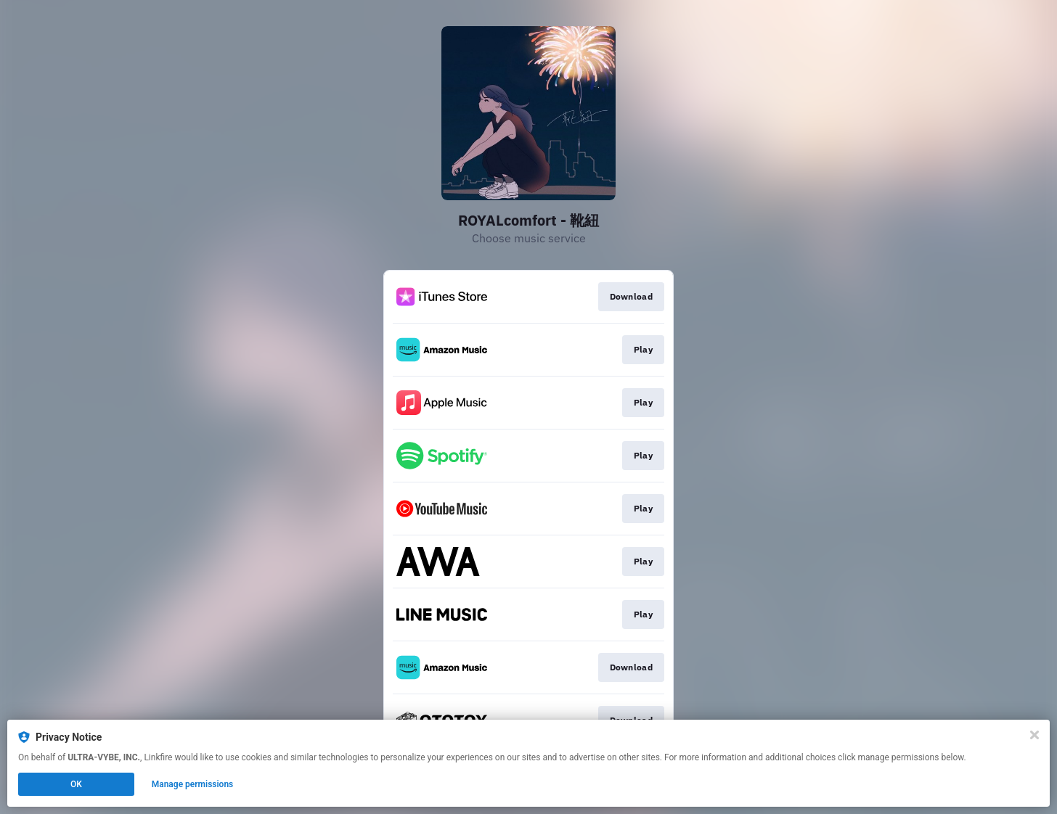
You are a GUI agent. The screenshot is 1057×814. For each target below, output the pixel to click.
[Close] (1034, 735)
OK (76, 784)
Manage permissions (193, 784)
